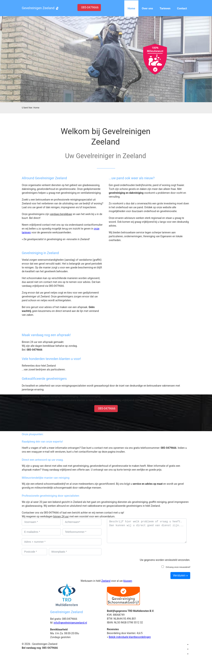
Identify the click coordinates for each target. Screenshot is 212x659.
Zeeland (105, 580)
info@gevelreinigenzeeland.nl (70, 622)
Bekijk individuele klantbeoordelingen (130, 637)
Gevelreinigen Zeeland (38, 8)
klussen (127, 580)
